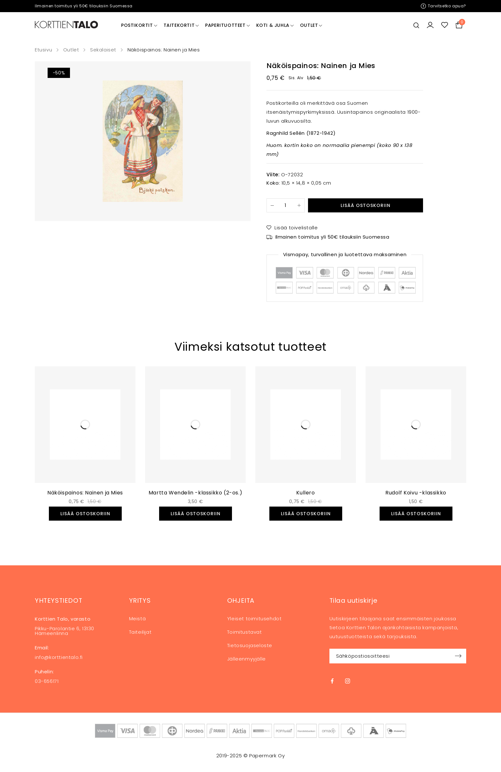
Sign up (458, 656)
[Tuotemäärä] (285, 205)
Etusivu (43, 50)
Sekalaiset (103, 50)
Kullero (305, 492)
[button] (85, 514)
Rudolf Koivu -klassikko (415, 492)
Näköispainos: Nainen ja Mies (85, 492)
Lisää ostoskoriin (365, 205)
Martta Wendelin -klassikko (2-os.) (195, 492)
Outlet (71, 50)
